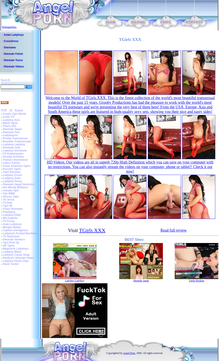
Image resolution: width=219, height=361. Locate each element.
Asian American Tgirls (16, 165)
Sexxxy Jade (11, 196)
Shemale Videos (14, 66)
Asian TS (8, 116)
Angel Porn (129, 353)
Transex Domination (15, 159)
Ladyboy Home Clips (16, 260)
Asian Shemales (13, 208)
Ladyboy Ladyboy (14, 144)
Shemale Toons (13, 60)
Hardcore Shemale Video (18, 257)
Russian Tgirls (12, 169)
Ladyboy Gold (11, 178)
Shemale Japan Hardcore (18, 184)
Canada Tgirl (11, 190)
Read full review (173, 230)
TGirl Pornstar (12, 172)
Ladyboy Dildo (12, 215)
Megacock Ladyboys (15, 248)
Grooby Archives (13, 156)
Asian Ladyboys (14, 34)
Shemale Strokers (14, 239)
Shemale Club (11, 147)
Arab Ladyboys (12, 224)
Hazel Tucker (11, 264)
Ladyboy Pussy (12, 181)
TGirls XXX (9, 126)
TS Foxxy (8, 221)
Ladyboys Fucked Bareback (20, 233)
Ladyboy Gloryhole (15, 150)
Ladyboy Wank (12, 251)
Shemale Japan (12, 129)
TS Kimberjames (13, 153)
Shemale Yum (11, 132)
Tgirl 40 (7, 205)
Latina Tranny (11, 162)
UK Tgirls (8, 245)
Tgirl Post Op (11, 242)
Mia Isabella (10, 218)
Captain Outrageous (15, 230)
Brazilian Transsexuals (17, 141)
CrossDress (11, 41)
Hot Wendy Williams (15, 187)
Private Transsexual (15, 138)
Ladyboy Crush (12, 175)
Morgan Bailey (12, 227)
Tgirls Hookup (196, 280)
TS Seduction (11, 236)
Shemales (10, 47)
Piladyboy (9, 211)
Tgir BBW (9, 193)
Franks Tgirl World (14, 113)
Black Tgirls (10, 123)
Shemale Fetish (13, 53)
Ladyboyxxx (10, 135)
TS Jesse (8, 199)
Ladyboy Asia (11, 120)
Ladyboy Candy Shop (16, 254)
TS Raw (7, 202)
